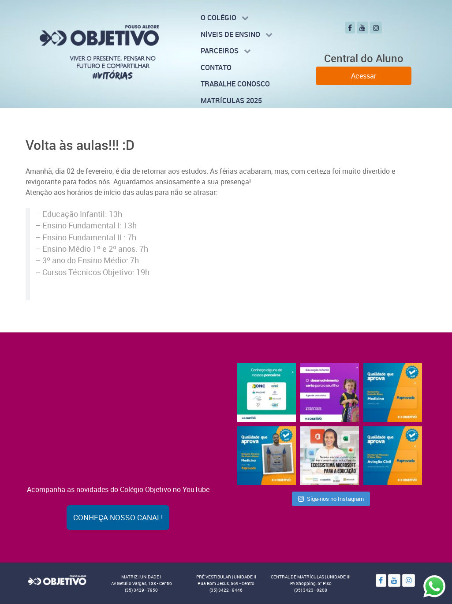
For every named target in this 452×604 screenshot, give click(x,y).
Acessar (363, 76)
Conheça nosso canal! (118, 517)
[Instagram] (376, 28)
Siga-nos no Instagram (331, 499)
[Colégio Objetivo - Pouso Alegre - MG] (99, 51)
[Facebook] (350, 28)
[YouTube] (363, 28)
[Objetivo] (57, 579)
